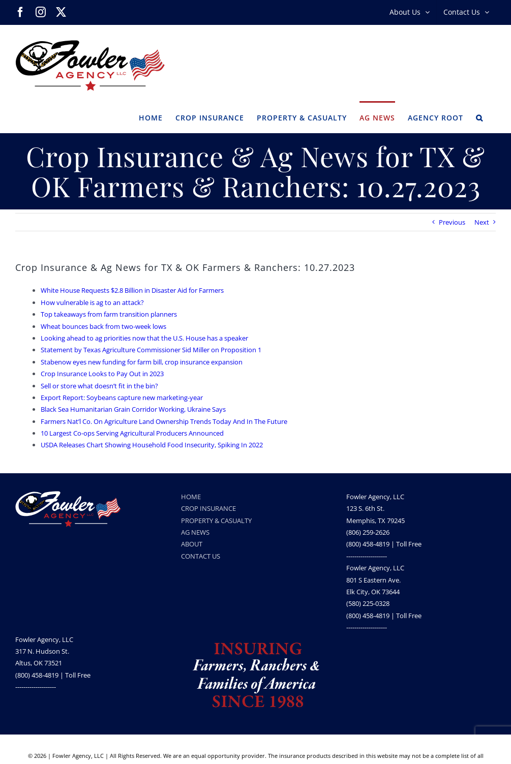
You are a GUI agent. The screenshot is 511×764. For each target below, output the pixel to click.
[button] (479, 117)
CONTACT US (200, 556)
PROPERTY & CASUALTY (216, 520)
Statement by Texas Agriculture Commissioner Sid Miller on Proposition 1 (151, 349)
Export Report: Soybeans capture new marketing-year (122, 397)
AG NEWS (195, 532)
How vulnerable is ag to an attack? (92, 302)
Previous (452, 222)
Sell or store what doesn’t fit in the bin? (99, 385)
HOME (191, 496)
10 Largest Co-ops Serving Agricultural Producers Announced (132, 433)
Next (481, 222)
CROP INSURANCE (208, 508)
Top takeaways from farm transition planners (109, 314)
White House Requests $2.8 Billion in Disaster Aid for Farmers (132, 290)
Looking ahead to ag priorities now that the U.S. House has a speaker (144, 338)
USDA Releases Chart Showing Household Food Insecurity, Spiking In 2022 (152, 444)
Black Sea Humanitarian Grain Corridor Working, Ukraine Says (133, 409)
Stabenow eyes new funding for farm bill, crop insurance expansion (142, 361)
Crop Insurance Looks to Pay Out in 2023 (102, 373)
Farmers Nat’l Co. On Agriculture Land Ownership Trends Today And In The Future (164, 421)
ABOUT (191, 543)
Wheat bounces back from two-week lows (103, 326)
